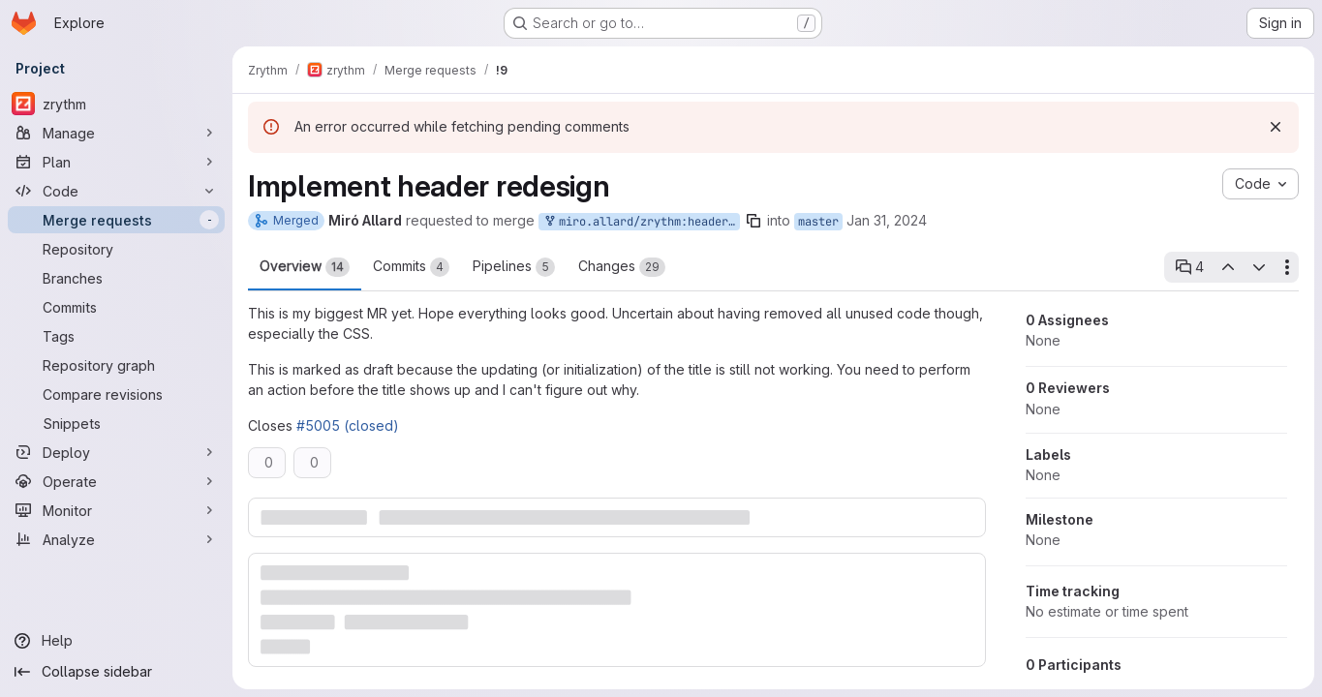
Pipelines (514, 267)
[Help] (116, 640)
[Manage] (116, 132)
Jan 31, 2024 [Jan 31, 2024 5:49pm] (886, 220)
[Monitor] (116, 510)
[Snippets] (116, 423)
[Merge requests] (116, 219)
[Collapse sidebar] (116, 671)
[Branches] (116, 277)
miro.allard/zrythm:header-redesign (641, 222)
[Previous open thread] (1227, 267)
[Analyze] (116, 539)
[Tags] (116, 335)
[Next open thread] (1259, 267)
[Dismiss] (1275, 126)
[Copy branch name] (753, 220)
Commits (411, 267)
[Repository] (116, 248)
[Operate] (116, 481)
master (818, 221)
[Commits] (116, 306)
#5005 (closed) (347, 425)
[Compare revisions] (116, 394)
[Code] (116, 190)
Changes (621, 267)
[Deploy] (116, 452)
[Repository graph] (116, 365)
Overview (305, 267)
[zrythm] (116, 103)
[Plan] (116, 161)
